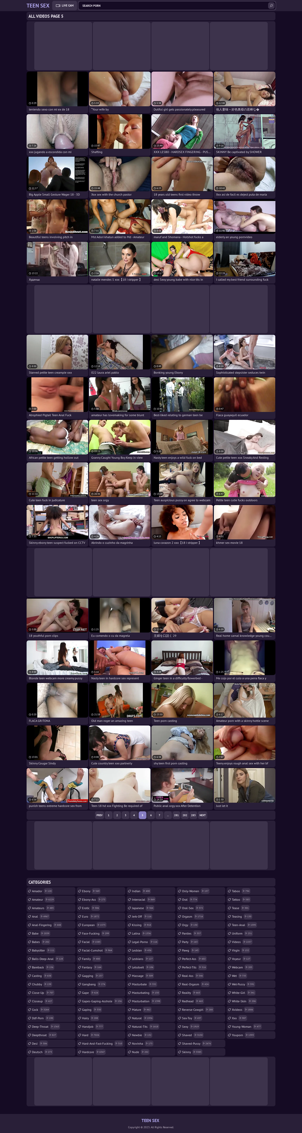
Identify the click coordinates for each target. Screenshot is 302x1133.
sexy (191, 1026)
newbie (142, 1035)
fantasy (92, 967)
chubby (42, 984)
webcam (242, 967)
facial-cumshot (97, 950)
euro (91, 916)
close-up (43, 993)
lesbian (142, 950)
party (190, 942)
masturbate (144, 984)
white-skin (244, 1001)
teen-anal (244, 925)
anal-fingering (47, 925)
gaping (92, 1010)
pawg (191, 950)
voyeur (241, 959)
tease (241, 908)
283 (193, 815)
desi (40, 1043)
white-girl (244, 993)
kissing (142, 925)
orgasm (193, 916)
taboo (241, 891)
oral (190, 899)
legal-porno (145, 942)
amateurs (43, 908)
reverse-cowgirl (198, 1010)
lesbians (143, 959)
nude (140, 1052)
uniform (242, 933)
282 (185, 815)
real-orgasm (196, 984)
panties (192, 933)
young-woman (247, 1026)
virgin (241, 950)
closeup (42, 1001)
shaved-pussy (197, 1043)
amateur (43, 899)
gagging (93, 976)
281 (176, 815)
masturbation (146, 1001)
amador (42, 891)
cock (41, 1010)
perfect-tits (194, 967)
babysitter (43, 950)
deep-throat (46, 1026)
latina (142, 933)
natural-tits (145, 1026)
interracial (144, 899)
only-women (196, 891)
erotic (91, 908)
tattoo (241, 899)
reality (191, 993)
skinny (192, 1052)
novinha (143, 1043)
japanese (143, 908)
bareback (43, 967)
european (94, 925)
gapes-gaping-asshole (102, 1001)
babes (41, 942)
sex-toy (192, 1018)
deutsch (42, 1052)
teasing (242, 916)
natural (143, 1018)
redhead (193, 1001)
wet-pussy (243, 984)
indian (141, 891)
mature (142, 1010)
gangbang (94, 984)
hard (91, 1035)
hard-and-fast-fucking (102, 1043)
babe (41, 933)
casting (42, 976)
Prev (99, 815)
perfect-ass (194, 959)
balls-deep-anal (48, 959)
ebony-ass (94, 899)
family (91, 959)
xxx (239, 1018)
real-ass (193, 976)
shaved (193, 1035)
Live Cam (68, 5)
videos (242, 942)
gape (90, 993)
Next (203, 815)
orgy (190, 925)
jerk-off (142, 916)
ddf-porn (43, 1018)
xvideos (243, 1010)
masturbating (146, 993)
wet (239, 976)
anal (41, 916)
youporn (243, 1035)
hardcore (94, 1052)
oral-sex (193, 908)
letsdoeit (143, 967)
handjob (93, 1026)
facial (92, 942)
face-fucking (96, 933)
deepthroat (44, 1035)
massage (143, 976)
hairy (90, 1018)
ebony (91, 891)
